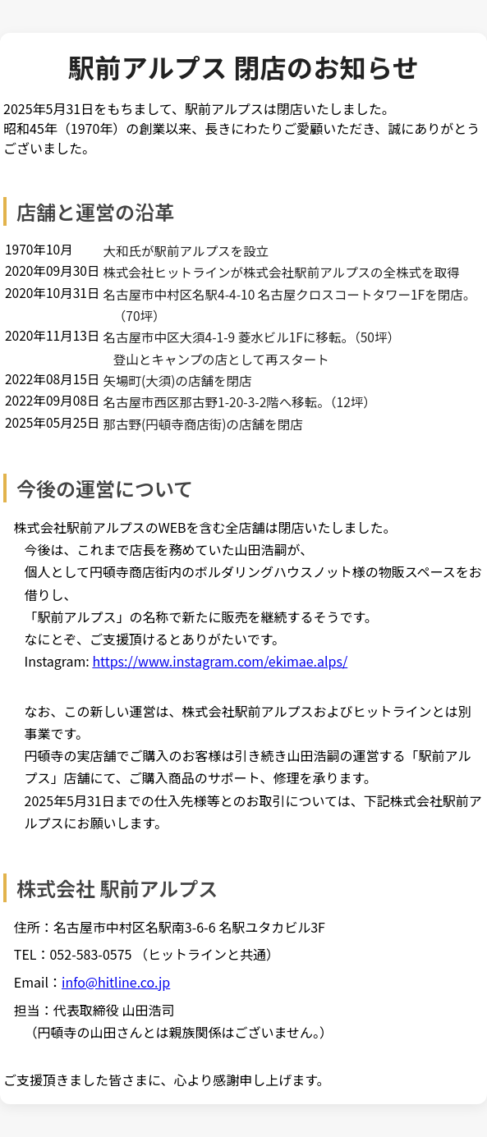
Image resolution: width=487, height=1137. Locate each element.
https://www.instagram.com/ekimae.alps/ (219, 661)
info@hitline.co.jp (116, 982)
